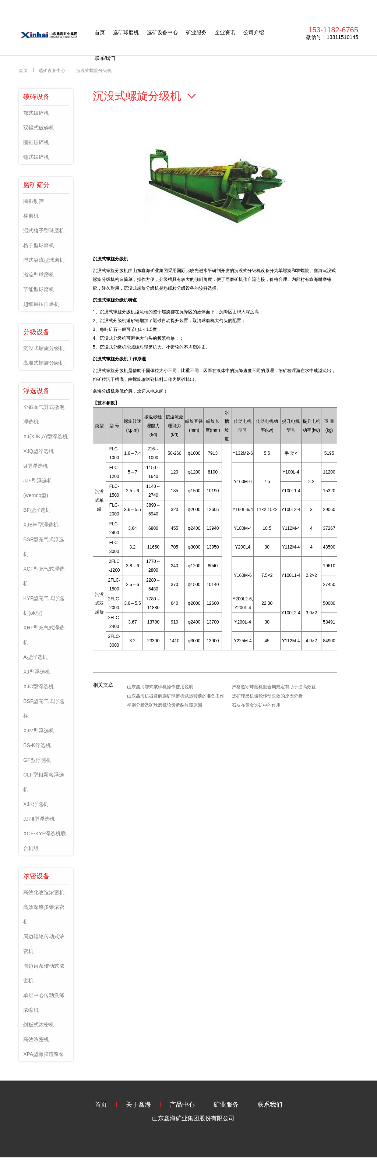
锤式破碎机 (36, 157)
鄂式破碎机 (36, 113)
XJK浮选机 (35, 804)
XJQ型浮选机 (38, 451)
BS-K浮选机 (37, 745)
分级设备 (36, 332)
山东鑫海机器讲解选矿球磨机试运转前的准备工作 (175, 696)
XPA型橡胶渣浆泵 (43, 1054)
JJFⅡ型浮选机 (39, 819)
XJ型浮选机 (36, 672)
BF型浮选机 (36, 510)
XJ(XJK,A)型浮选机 (45, 436)
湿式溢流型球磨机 (43, 260)
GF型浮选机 (37, 760)
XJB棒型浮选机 (41, 525)
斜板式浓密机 (38, 1025)
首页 (100, 32)
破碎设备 (36, 96)
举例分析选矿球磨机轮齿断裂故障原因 (164, 705)
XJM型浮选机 (38, 730)
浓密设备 (36, 876)
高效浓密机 (36, 1039)
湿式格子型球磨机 (43, 230)
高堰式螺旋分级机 (43, 363)
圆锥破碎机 (36, 142)
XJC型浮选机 (38, 686)
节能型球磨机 (38, 289)
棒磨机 (31, 216)
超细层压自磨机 (41, 304)
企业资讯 (225, 32)
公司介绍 (253, 32)
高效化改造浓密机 (43, 892)
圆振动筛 (33, 201)
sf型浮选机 (35, 466)
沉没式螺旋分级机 (94, 70)
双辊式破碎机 (38, 128)
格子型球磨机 (38, 245)
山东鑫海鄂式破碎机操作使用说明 (160, 686)
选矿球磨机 (126, 32)
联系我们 (105, 58)
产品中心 (182, 1104)
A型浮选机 (35, 657)
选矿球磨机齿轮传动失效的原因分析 (267, 696)
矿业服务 (196, 32)
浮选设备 (36, 390)
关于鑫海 (138, 1104)
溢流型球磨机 (38, 275)
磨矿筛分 (36, 185)
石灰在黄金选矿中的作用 (256, 705)
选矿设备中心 (162, 32)
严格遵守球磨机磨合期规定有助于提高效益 (274, 686)
